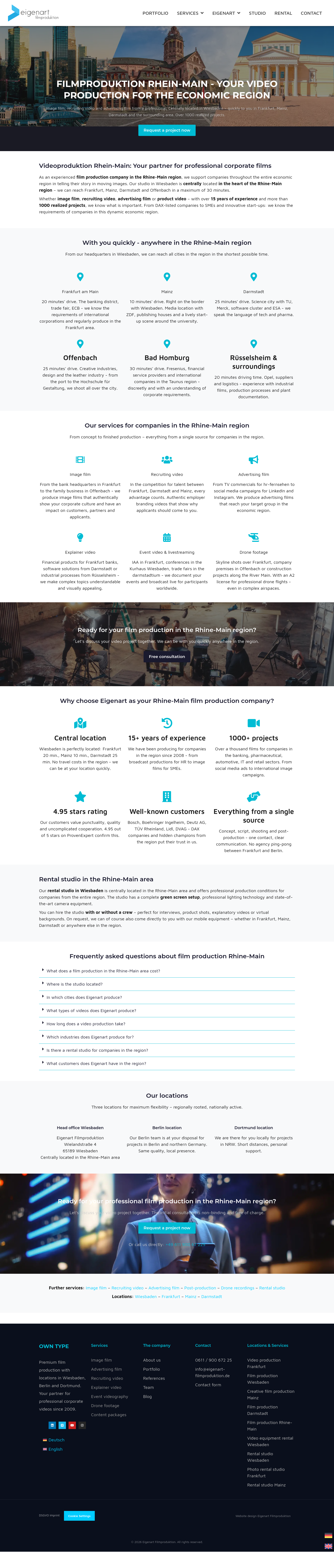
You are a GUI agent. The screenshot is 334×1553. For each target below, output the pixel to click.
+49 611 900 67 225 (185, 1245)
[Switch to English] (328, 1546)
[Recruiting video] (167, 460)
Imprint (54, 1516)
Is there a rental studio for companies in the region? (97, 1050)
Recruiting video (167, 474)
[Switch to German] (328, 1535)
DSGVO (44, 1516)
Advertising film (253, 474)
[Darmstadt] (253, 277)
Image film (80, 474)
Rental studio (272, 1289)
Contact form (208, 1385)
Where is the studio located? (75, 984)
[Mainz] (167, 277)
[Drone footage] (253, 538)
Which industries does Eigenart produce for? (90, 1037)
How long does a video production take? (86, 1024)
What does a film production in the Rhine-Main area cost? (103, 971)
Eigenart (226, 13)
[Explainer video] (80, 538)
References (154, 1379)
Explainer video (80, 552)
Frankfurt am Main (80, 291)
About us (152, 1361)
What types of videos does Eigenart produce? (91, 1011)
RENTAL (283, 13)
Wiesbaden (146, 1297)
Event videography (109, 1397)
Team (148, 1388)
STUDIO (257, 13)
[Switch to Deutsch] (54, 1441)
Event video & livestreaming (166, 552)
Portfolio (155, 13)
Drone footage (254, 552)
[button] (167, 971)
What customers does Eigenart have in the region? (96, 1064)
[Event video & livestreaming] (167, 538)
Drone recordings (237, 1289)
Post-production (200, 1289)
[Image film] (80, 460)
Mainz (167, 291)
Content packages (108, 1415)
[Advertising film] (253, 460)
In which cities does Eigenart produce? (84, 998)
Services (190, 13)
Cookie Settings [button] (79, 1517)
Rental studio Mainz (266, 1486)
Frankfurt (171, 1297)
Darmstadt (253, 291)
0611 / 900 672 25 (213, 1361)
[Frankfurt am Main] (80, 277)
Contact (311, 13)
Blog (147, 1397)
